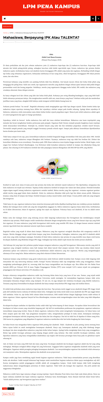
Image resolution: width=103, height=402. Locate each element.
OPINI (11, 33)
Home (5, 33)
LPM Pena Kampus (51, 6)
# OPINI (10, 388)
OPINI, (30, 42)
